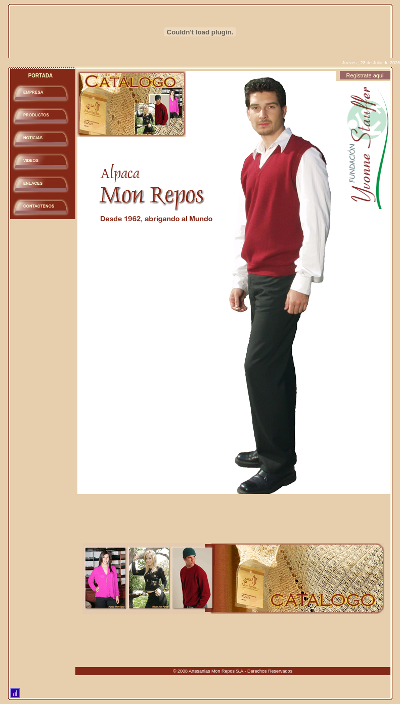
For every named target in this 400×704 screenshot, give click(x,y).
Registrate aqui (365, 75)
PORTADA (40, 75)
